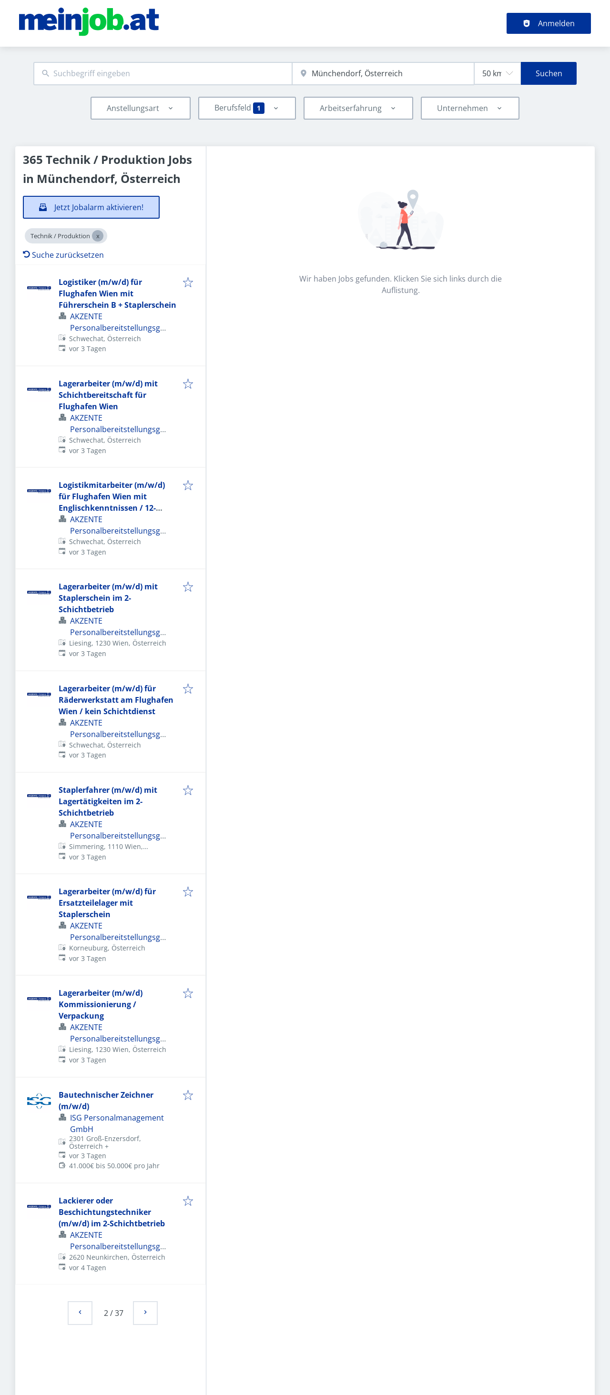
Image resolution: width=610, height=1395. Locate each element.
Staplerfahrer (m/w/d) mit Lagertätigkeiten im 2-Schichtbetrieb (108, 801)
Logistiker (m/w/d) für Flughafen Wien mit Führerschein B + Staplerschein (117, 293)
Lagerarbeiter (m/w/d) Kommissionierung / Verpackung (100, 1004)
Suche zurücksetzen (63, 255)
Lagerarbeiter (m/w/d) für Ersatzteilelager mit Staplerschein (107, 903)
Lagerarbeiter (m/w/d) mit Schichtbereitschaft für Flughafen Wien (108, 395)
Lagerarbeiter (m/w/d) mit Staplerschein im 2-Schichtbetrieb (108, 598)
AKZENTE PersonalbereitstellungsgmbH (121, 327)
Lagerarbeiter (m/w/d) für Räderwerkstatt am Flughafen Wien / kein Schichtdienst (116, 700)
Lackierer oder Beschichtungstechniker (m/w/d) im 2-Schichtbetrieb (112, 1212)
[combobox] (162, 73)
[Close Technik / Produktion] (97, 236)
